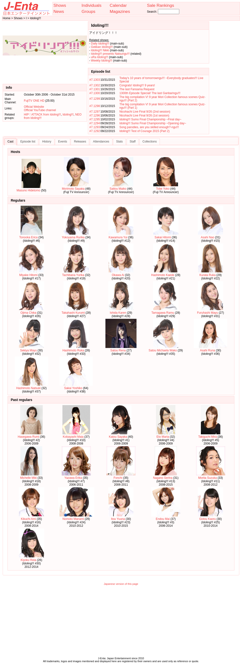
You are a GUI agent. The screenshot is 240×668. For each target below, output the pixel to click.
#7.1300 (94, 93)
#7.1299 (94, 98)
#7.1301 (94, 89)
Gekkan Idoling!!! (102, 47)
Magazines (120, 11)
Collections (150, 141)
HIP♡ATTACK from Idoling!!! (42, 114)
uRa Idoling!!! (99, 57)
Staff (133, 141)
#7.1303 (94, 79)
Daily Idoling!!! (100, 43)
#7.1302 (94, 85)
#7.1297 (94, 111)
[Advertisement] (121, 622)
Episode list (27, 141)
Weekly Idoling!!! (101, 60)
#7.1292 (94, 131)
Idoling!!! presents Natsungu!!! (110, 53)
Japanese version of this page (121, 583)
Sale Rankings (160, 5)
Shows (59, 5)
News (58, 11)
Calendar (118, 5)
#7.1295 (94, 119)
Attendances (101, 141)
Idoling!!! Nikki (100, 50)
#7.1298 (94, 106)
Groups (88, 11)
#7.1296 (94, 115)
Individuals (92, 5)
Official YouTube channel (40, 110)
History (46, 141)
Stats (119, 141)
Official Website (34, 106)
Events (62, 141)
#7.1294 (94, 123)
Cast (11, 141)
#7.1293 (94, 127)
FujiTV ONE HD (34, 100)
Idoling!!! (67, 114)
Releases (80, 141)
